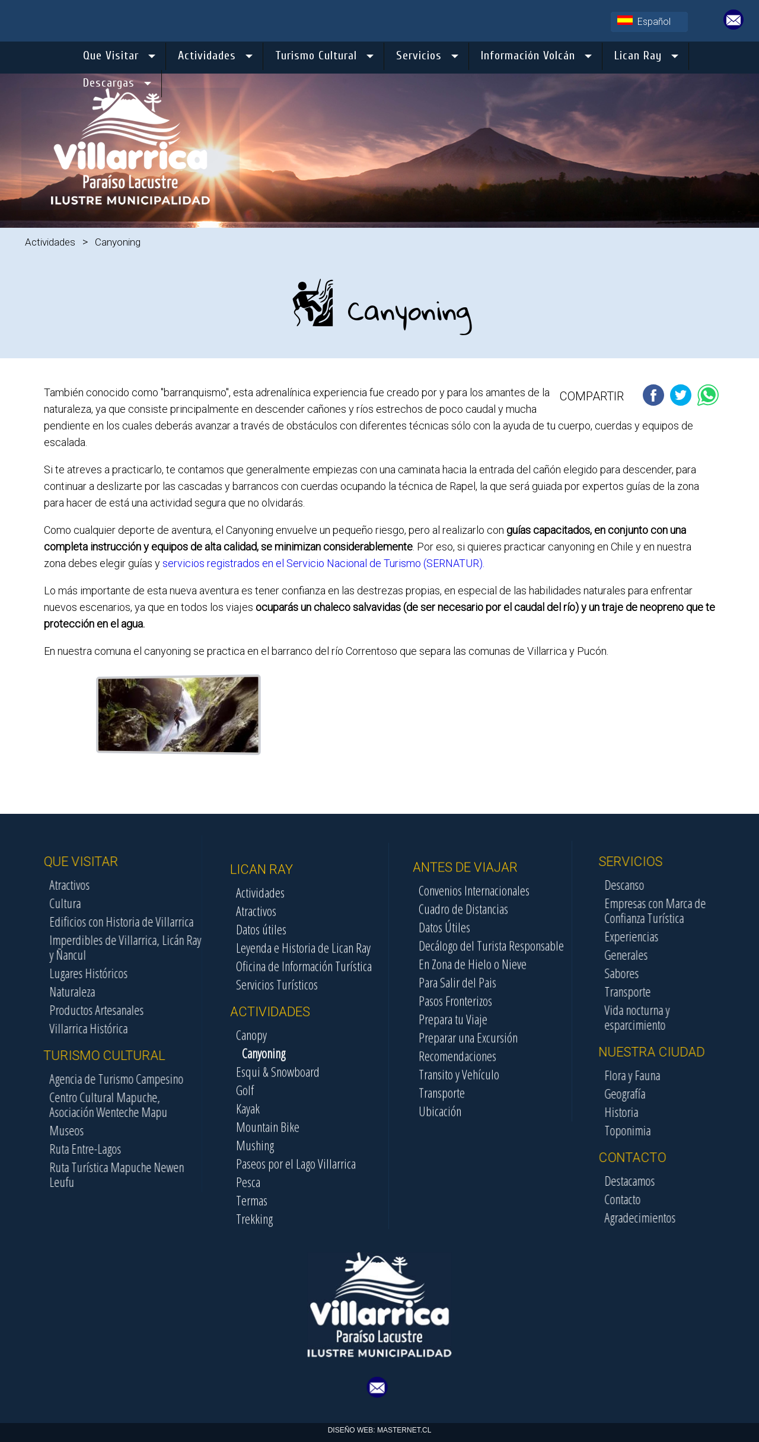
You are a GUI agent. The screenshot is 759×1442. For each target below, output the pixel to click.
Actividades (50, 242)
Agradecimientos (697, 1217)
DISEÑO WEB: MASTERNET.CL (380, 1430)
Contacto (680, 1199)
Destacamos (687, 1180)
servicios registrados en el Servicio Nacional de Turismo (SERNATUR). (322, 563)
